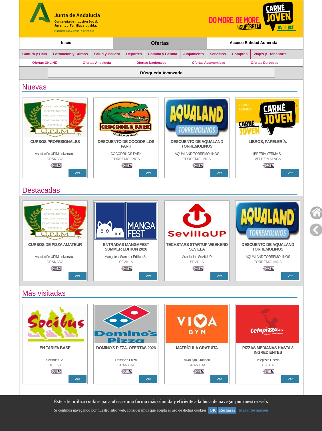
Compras (239, 54)
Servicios (218, 54)
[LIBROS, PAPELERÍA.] (267, 144)
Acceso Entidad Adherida (253, 42)
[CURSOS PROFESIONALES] (55, 144)
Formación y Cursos (70, 54)
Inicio (66, 42)
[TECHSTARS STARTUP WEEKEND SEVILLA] (197, 247)
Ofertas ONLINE (44, 62)
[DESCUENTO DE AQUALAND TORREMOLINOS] (197, 144)
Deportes (134, 54)
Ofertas (160, 43)
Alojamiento (193, 54)
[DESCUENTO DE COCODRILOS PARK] (125, 144)
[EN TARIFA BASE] (55, 350)
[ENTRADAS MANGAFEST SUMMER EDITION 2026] (125, 247)
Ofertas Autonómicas (208, 62)
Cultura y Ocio (34, 54)
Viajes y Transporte (270, 54)
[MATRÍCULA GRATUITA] (197, 350)
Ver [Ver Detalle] (77, 173)
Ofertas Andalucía (97, 62)
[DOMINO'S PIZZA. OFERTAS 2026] (125, 350)
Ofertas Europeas (264, 62)
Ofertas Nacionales (151, 62)
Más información (253, 410)
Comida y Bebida (162, 54)
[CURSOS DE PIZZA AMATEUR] (55, 247)
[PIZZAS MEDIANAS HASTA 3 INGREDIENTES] (267, 350)
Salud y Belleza (107, 54)
